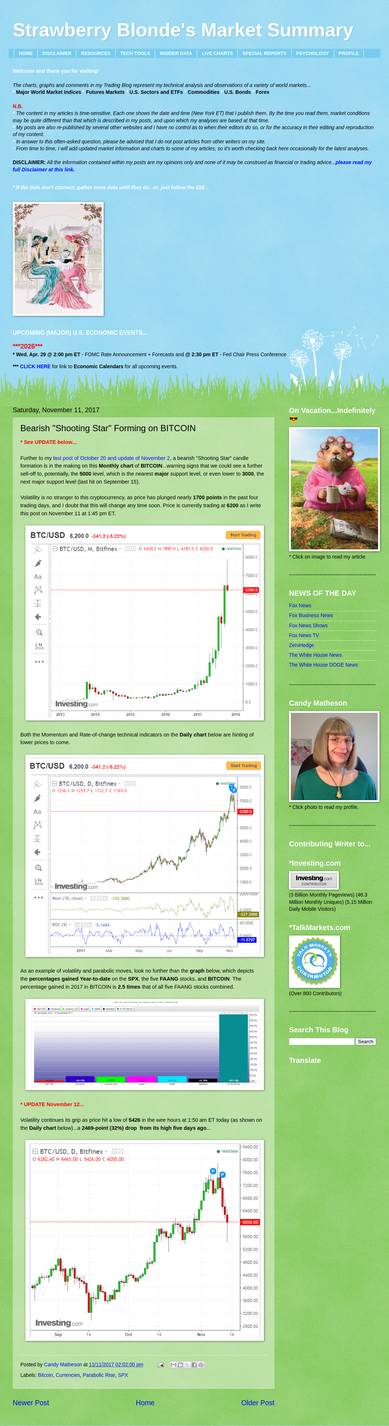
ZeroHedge (301, 645)
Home (145, 1403)
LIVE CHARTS (217, 53)
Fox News (300, 605)
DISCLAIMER (57, 53)
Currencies (68, 1375)
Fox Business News (311, 615)
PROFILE (348, 53)
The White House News (315, 655)
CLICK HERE (35, 366)
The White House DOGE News (323, 665)
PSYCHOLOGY (312, 53)
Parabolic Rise (99, 1375)
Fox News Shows (308, 625)
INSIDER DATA (176, 53)
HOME (26, 53)
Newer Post (31, 1403)
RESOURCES (96, 53)
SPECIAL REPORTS (264, 53)
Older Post (257, 1403)
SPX (123, 1375)
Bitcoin (45, 1375)
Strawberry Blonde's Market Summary (183, 29)
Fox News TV (304, 635)
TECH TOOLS (135, 53)
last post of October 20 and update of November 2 (111, 458)
